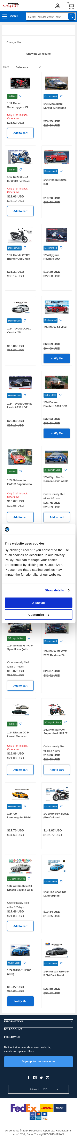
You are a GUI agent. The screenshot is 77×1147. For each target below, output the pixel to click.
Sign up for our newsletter (38, 1061)
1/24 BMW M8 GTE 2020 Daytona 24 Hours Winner (55, 655)
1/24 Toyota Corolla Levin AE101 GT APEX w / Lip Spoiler (20, 407)
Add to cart (20, 132)
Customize (38, 614)
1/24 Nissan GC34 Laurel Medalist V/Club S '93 (18, 736)
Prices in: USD (38, 1089)
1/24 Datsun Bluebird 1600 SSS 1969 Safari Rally (55, 406)
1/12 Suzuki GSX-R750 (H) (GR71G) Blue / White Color (18, 180)
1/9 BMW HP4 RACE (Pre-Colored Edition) (56, 817)
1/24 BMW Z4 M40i (55, 327)
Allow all (38, 602)
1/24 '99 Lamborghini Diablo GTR (19, 817)
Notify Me (57, 358)
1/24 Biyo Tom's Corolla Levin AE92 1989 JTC (56, 481)
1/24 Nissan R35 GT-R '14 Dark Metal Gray (56, 975)
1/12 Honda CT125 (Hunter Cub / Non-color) (19, 259)
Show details (54, 590)
